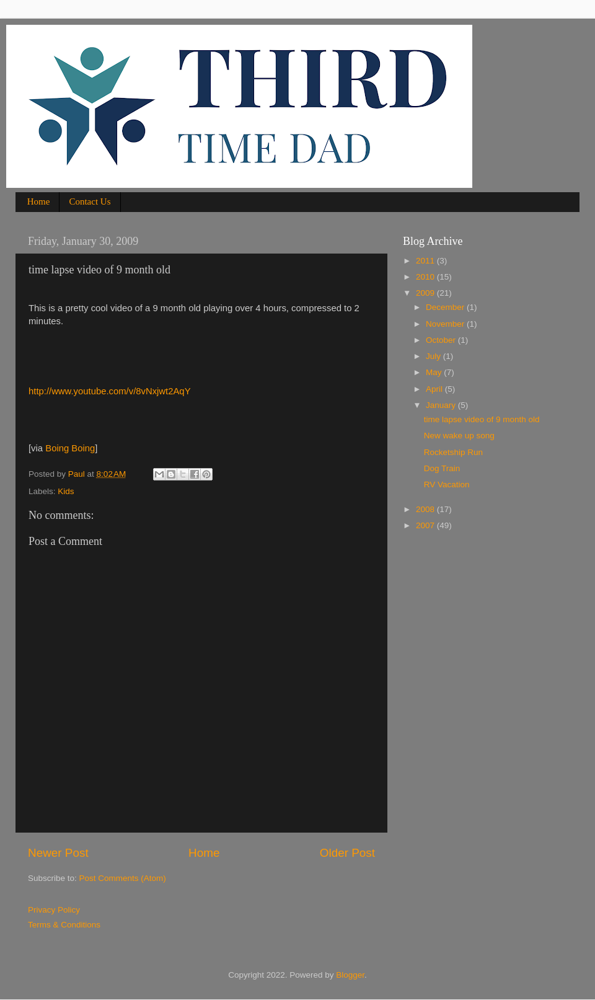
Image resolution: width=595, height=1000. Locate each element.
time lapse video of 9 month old (482, 419)
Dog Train (442, 468)
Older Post (347, 852)
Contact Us (89, 201)
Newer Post (58, 852)
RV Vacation (447, 484)
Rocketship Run (453, 452)
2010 (426, 276)
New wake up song (459, 435)
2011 (426, 260)
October (442, 340)
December (446, 307)
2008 (426, 509)
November (446, 324)
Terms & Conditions (64, 924)
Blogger (350, 975)
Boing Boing (70, 448)
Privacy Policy (54, 909)
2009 (426, 293)
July (434, 356)
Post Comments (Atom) (122, 878)
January (442, 405)
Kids (66, 491)
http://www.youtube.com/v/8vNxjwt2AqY (110, 391)
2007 (426, 525)
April (435, 389)
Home (38, 201)
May (435, 372)
